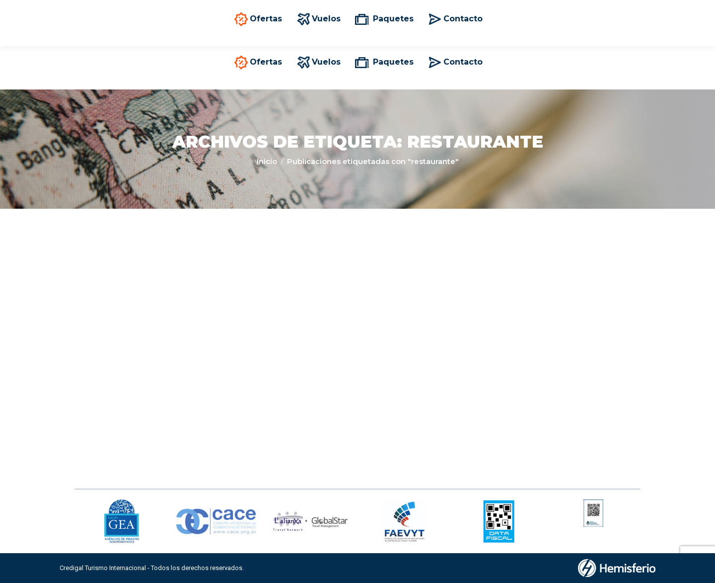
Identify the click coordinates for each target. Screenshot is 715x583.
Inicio (267, 161)
